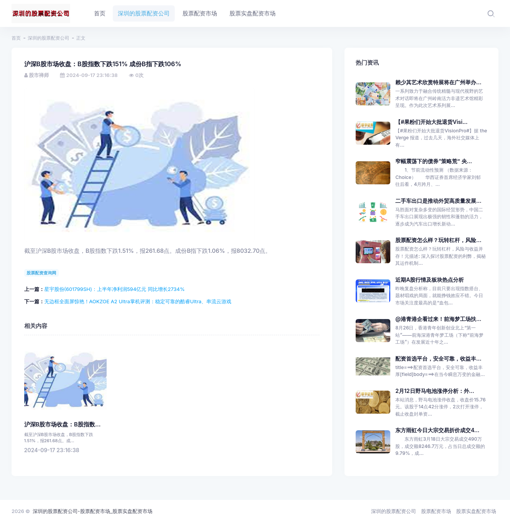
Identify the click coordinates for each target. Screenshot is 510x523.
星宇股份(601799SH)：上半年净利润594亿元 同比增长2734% (114, 289)
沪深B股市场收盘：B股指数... (62, 424)
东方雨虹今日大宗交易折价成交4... (437, 430)
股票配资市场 (436, 511)
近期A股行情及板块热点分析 (429, 279)
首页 (16, 38)
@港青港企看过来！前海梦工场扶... (438, 319)
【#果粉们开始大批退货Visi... (431, 122)
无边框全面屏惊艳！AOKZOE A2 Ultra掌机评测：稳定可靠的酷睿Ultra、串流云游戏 (138, 301)
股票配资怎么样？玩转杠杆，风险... (438, 240)
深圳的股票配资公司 (48, 38)
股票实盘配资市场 (476, 511)
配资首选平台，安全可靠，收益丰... (438, 358)
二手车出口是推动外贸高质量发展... (438, 200)
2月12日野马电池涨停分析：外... (434, 391)
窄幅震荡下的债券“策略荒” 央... (433, 161)
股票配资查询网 (41, 273)
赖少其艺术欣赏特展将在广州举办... (438, 82)
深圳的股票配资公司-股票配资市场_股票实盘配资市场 (92, 511)
